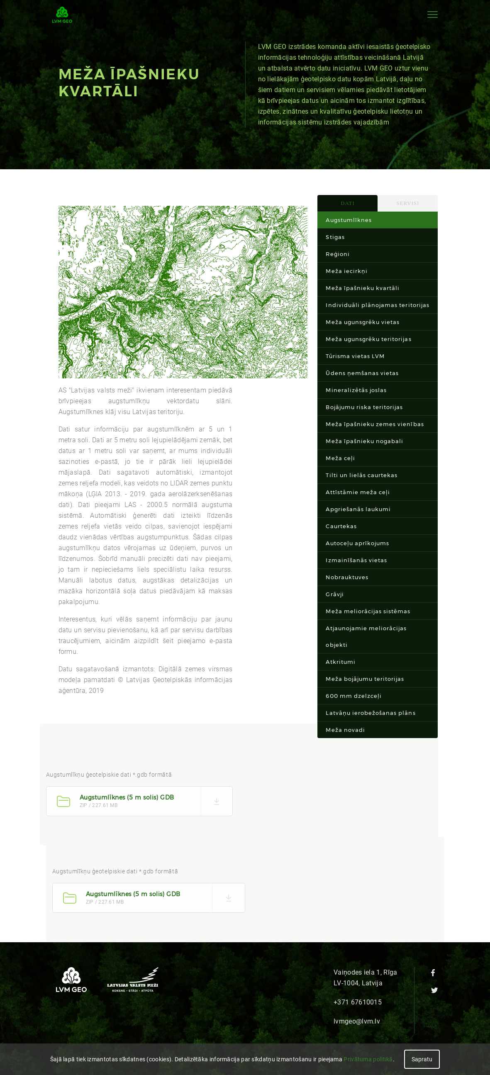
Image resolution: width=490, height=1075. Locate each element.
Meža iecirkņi (347, 271)
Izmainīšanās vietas (356, 560)
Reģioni (337, 254)
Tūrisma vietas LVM (355, 356)
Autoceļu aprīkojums (357, 543)
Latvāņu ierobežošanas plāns (370, 712)
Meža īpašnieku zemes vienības (375, 424)
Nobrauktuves (347, 577)
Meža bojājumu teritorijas (365, 678)
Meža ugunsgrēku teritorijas (368, 339)
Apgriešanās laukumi (358, 509)
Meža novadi (345, 729)
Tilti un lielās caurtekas (361, 475)
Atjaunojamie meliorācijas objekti (366, 636)
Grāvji (335, 594)
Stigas (335, 237)
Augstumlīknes (349, 220)
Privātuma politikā (368, 1059)
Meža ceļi (340, 458)
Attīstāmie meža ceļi (358, 492)
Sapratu (422, 1059)
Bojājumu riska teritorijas (364, 407)
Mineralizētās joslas (356, 390)
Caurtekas (341, 526)
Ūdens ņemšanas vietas (362, 373)
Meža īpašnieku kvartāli (363, 288)
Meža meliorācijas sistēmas (368, 611)
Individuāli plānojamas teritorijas (377, 305)
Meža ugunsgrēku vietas (363, 322)
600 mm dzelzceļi (354, 695)
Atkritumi (340, 661)
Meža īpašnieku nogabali (364, 441)
